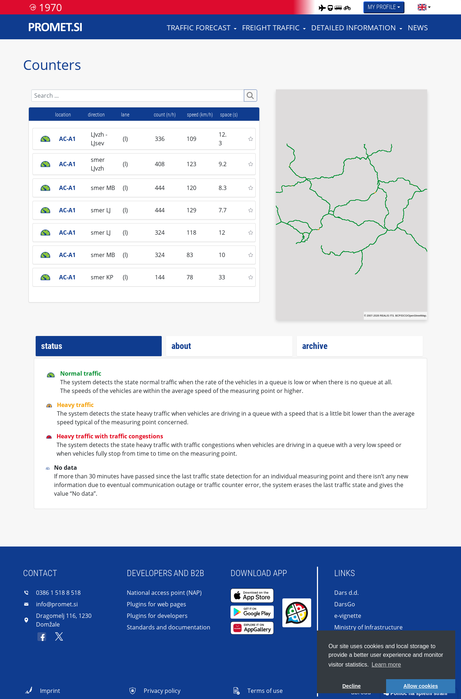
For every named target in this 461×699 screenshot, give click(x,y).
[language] (422, 7)
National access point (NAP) (164, 593)
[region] (351, 204)
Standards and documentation (168, 627)
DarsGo (344, 604)
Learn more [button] (386, 665)
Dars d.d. (346, 593)
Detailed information (353, 27)
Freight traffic (271, 27)
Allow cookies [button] (420, 686)
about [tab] (181, 346)
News (418, 27)
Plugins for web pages (156, 604)
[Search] (137, 95)
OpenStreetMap (417, 315)
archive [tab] (314, 346)
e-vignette (347, 616)
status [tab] (51, 346)
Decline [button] (351, 686)
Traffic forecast (198, 27)
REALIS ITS (387, 315)
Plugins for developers (157, 616)
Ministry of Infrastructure (368, 627)
